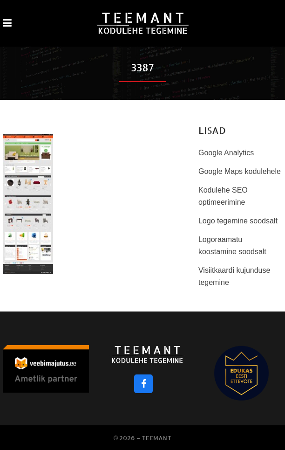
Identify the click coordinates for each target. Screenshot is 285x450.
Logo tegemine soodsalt (238, 221)
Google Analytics (226, 153)
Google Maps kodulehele (239, 171)
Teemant (156, 438)
